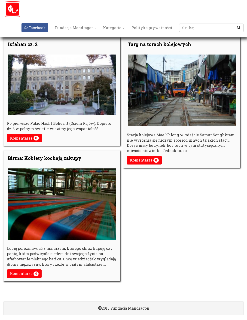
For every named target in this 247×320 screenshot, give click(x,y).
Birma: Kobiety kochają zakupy (44, 158)
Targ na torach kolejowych (159, 44)
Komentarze (24, 138)
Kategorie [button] (114, 27)
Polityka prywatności (151, 27)
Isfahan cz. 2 (23, 44)
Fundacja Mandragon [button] (75, 27)
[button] (35, 27)
